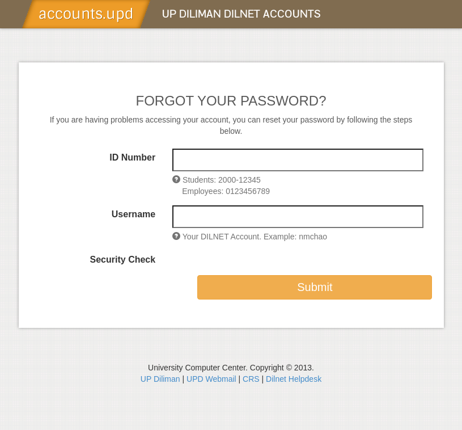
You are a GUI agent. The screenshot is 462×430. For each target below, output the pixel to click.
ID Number (132, 157)
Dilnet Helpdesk (293, 378)
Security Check (123, 259)
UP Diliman (160, 378)
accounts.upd (86, 14)
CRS (251, 378)
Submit (314, 287)
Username (133, 214)
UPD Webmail (213, 378)
